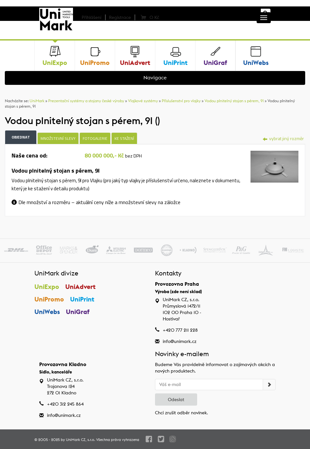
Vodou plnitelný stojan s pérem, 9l (234, 100)
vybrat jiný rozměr (283, 138)
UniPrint (82, 299)
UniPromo (49, 299)
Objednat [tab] (21, 137)
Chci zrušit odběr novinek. (181, 412)
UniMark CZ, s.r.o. (80, 439)
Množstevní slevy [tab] (58, 138)
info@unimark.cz (179, 341)
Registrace (120, 17)
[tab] (274, 166)
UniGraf (77, 312)
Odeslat (176, 399)
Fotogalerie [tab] (95, 138)
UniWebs (47, 312)
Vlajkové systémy (143, 100)
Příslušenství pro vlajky (181, 100)
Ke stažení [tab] (124, 138)
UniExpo (46, 287)
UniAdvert (80, 287)
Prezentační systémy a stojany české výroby (86, 100)
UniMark (37, 100)
